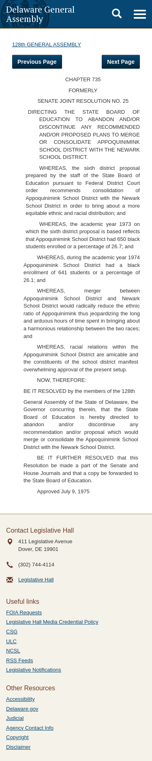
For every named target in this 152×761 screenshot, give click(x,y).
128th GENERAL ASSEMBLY (46, 44)
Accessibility (20, 699)
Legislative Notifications (33, 670)
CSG (11, 632)
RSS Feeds (19, 660)
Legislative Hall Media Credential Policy (52, 622)
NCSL (13, 651)
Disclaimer (18, 747)
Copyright (17, 737)
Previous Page (37, 62)
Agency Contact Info (30, 728)
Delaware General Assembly (40, 13)
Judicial (15, 718)
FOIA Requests (24, 612)
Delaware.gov (22, 709)
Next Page (121, 62)
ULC (11, 641)
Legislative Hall (36, 580)
